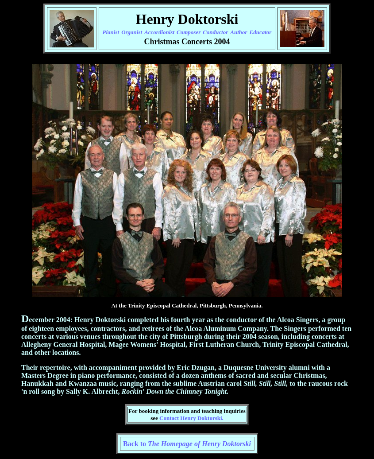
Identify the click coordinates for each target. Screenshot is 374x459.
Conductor (215, 32)
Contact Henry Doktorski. (191, 418)
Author (238, 32)
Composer (188, 32)
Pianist (111, 32)
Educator (261, 32)
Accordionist (159, 32)
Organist (131, 32)
